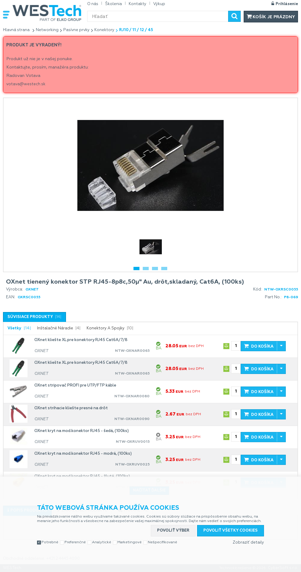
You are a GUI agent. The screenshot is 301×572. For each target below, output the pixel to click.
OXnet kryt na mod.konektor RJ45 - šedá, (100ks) (81, 431)
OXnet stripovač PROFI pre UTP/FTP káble (75, 385)
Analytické (101, 542)
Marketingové (129, 542)
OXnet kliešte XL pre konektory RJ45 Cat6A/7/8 (81, 340)
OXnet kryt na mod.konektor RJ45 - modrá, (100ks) (83, 454)
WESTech (47, 12)
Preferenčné (75, 542)
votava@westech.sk (25, 84)
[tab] (34, 317)
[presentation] (34, 317)
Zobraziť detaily (248, 542)
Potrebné (50, 542)
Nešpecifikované (162, 542)
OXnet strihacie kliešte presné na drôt (71, 408)
